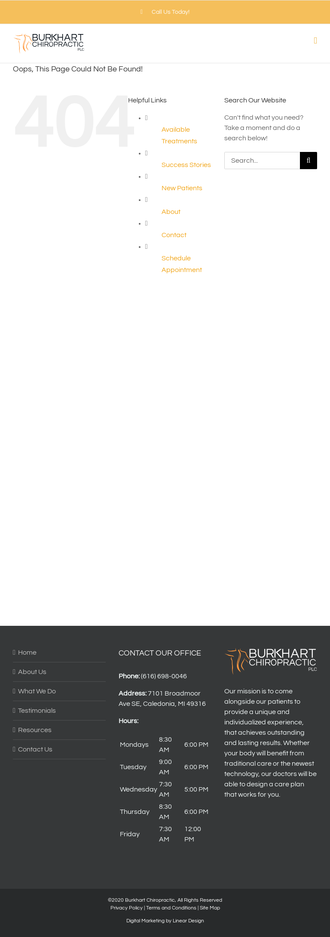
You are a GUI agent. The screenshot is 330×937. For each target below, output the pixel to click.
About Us (32, 671)
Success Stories (186, 164)
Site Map (210, 908)
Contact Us (35, 749)
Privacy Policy (126, 908)
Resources (35, 730)
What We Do (37, 691)
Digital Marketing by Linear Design (165, 921)
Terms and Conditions (171, 908)
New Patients (182, 188)
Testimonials (37, 710)
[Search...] (262, 160)
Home (27, 652)
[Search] (308, 160)
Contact (174, 235)
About (171, 211)
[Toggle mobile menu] (315, 40)
